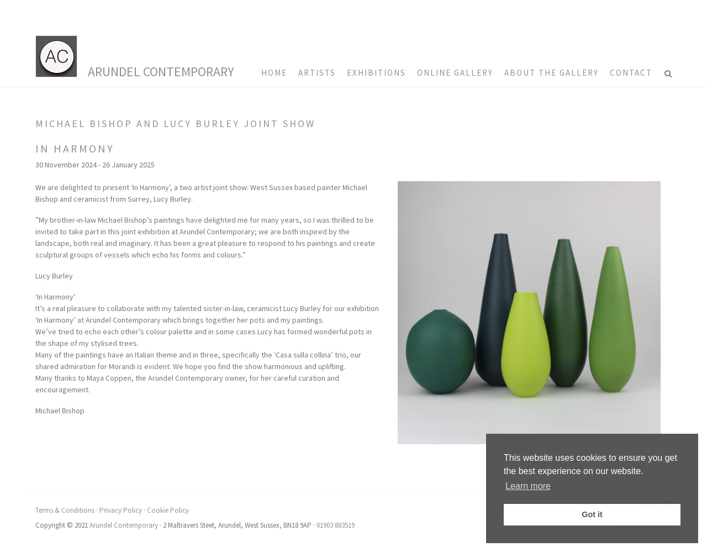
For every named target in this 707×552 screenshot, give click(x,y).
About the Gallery (551, 72)
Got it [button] (592, 514)
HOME (274, 72)
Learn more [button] (528, 486)
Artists (317, 72)
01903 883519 (335, 525)
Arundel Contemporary (161, 71)
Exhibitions (376, 72)
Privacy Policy (120, 510)
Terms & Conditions (64, 510)
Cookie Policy (168, 510)
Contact (631, 72)
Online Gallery (455, 72)
